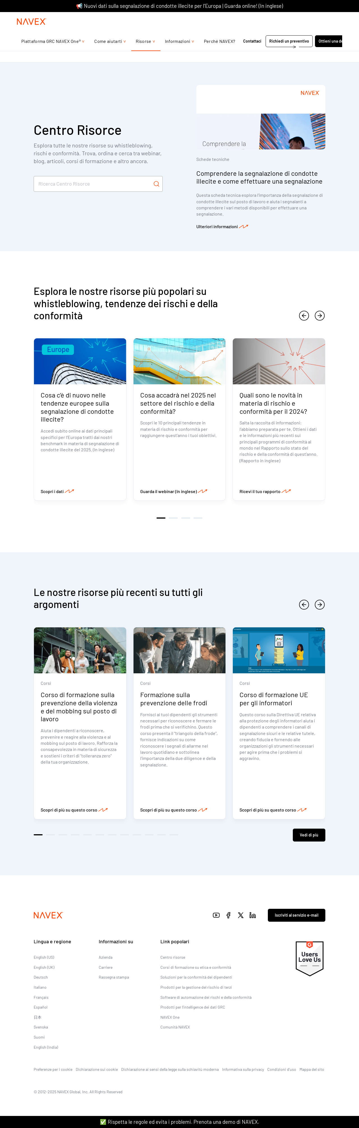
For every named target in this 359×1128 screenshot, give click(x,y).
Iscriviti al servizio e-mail (296, 914)
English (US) (44, 957)
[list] (328, 17)
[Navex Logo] (32, 32)
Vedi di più (309, 834)
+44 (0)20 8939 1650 (287, 17)
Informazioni (177, 52)
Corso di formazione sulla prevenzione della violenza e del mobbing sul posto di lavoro (79, 707)
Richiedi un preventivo (289, 52)
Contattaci (252, 52)
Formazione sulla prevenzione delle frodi (174, 699)
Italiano (40, 987)
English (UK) (44, 967)
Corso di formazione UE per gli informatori (274, 699)
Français (41, 997)
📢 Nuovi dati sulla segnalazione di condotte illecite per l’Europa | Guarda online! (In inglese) (179, 6)
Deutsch (41, 977)
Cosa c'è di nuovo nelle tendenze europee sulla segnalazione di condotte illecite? (77, 407)
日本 (38, 1017)
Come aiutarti (108, 52)
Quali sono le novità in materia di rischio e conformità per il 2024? (273, 403)
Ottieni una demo (334, 52)
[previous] (304, 315)
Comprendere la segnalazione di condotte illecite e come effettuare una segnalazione (259, 177)
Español (40, 1007)
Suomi (39, 1037)
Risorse (143, 52)
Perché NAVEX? (219, 52)
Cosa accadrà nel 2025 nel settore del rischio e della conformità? (178, 403)
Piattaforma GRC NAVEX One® (51, 52)
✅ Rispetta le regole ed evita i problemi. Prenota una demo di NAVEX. (179, 1121)
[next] (319, 315)
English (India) (46, 1046)
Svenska (41, 1027)
